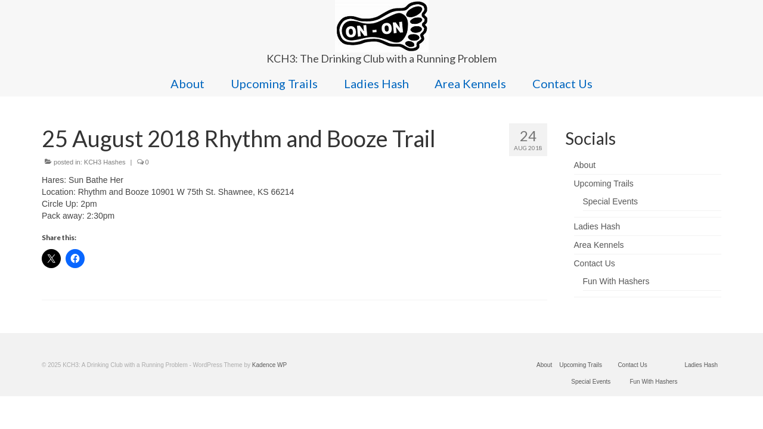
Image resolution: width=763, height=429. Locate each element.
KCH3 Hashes (105, 162)
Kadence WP (269, 365)
